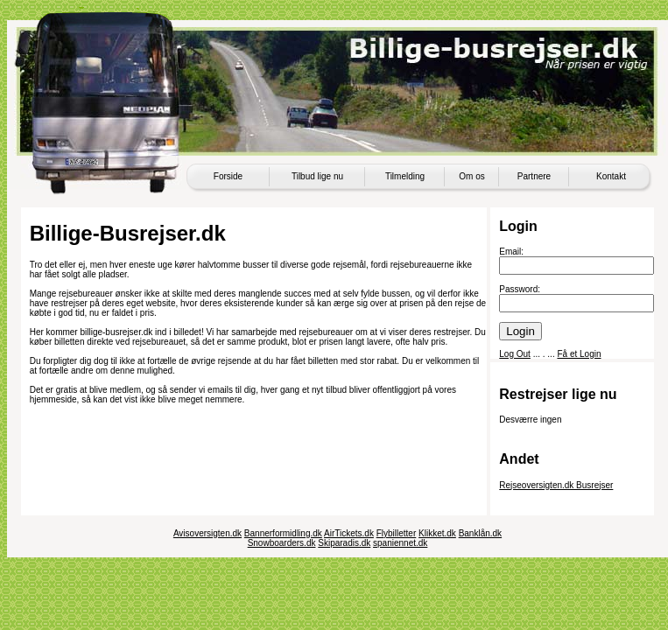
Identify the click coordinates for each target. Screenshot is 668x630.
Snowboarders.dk (282, 543)
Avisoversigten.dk (207, 533)
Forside (228, 176)
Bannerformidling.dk (283, 533)
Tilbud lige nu (317, 176)
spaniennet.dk (400, 543)
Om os (471, 176)
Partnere (534, 176)
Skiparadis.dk (344, 543)
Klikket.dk (437, 533)
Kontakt (611, 176)
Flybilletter (396, 533)
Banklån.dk (480, 533)
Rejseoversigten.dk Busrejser (556, 485)
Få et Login (579, 354)
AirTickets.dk (349, 533)
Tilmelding (405, 176)
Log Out (515, 354)
